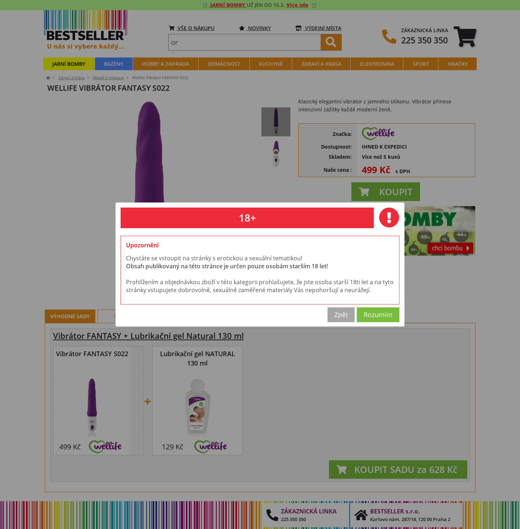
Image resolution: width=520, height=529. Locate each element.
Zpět (341, 314)
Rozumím (378, 314)
